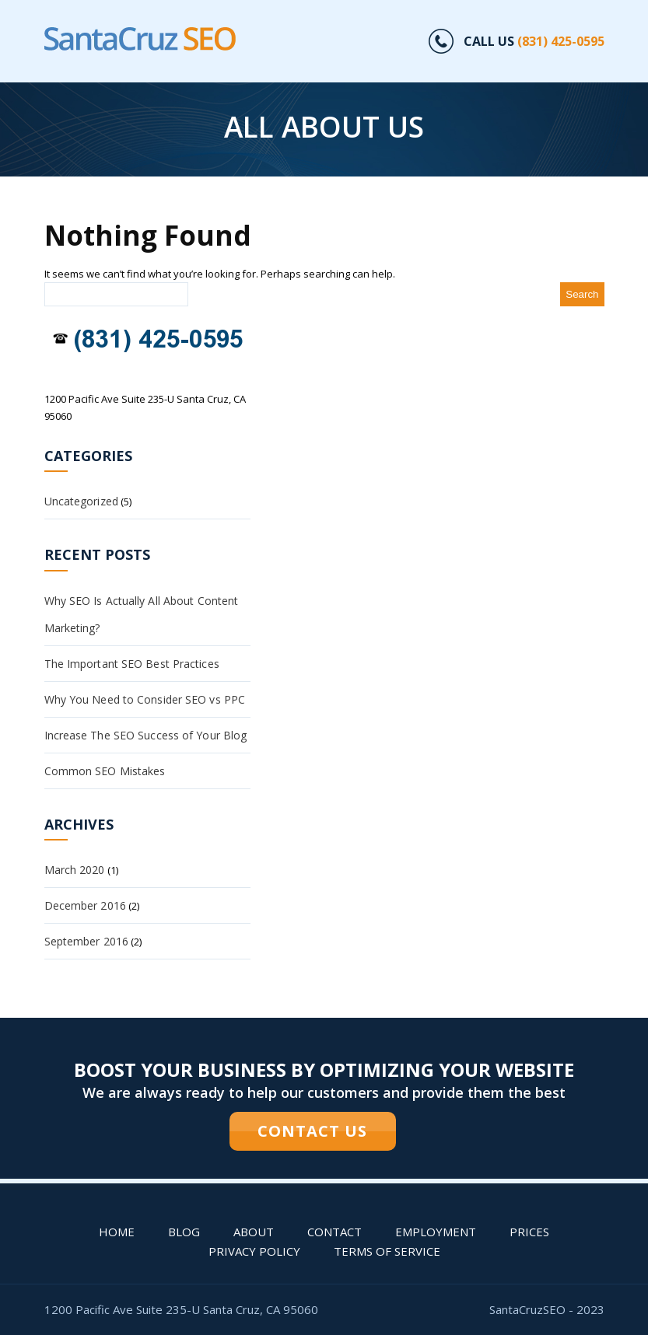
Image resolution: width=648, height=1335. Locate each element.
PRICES (529, 1231)
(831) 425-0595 (560, 41)
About (253, 1231)
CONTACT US (312, 1130)
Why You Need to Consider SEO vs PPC (145, 699)
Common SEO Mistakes (105, 771)
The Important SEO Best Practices (131, 663)
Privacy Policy (254, 1251)
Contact (334, 1231)
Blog (184, 1231)
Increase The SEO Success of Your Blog (145, 735)
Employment (435, 1231)
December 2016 (85, 905)
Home (117, 1231)
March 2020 (74, 869)
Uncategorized (81, 501)
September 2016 (86, 941)
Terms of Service (387, 1251)
